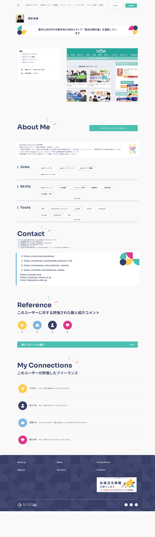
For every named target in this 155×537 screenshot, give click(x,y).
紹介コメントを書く (77, 344)
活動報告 (59, 472)
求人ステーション (62, 497)
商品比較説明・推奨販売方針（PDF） (28, 511)
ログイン (115, 5)
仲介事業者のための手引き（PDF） (107, 494)
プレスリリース (61, 466)
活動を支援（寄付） (23, 469)
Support (21, 481)
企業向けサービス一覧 (63, 494)
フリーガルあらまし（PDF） (25, 500)
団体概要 (55, 5)
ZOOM (77, 209)
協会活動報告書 (101, 491)
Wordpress (57, 215)
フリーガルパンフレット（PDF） (27, 497)
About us (21, 462)
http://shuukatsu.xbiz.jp (33, 280)
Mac (69, 215)
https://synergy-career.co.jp (35, 277)
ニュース (70, 5)
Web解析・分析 (46, 194)
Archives (101, 481)
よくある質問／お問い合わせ (25, 485)
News (60, 462)
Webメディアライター (48, 174)
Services (61, 481)
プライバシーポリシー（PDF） (26, 505)
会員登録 (131, 5)
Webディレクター (47, 168)
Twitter (89, 209)
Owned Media (103, 462)
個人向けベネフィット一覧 (65, 488)
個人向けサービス (31, 5)
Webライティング (47, 187)
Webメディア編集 (86, 168)
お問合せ (101, 5)
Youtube (44, 215)
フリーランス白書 (91, 5)
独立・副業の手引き (103, 488)
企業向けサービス (45, 5)
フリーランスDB (62, 485)
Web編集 (63, 187)
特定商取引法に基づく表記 (25, 514)
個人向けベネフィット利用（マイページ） (69, 491)
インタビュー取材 (79, 187)
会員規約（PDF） (22, 503)
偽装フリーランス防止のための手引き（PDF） (110, 497)
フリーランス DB (79, 5)
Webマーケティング (67, 168)
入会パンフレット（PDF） (25, 488)
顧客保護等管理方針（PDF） (25, 508)
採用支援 (107, 187)
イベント (59, 469)
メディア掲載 (61, 475)
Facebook (102, 209)
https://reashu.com (30, 274)
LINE (42, 209)
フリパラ (62, 5)
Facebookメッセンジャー (60, 209)
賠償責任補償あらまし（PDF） (26, 491)
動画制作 (95, 187)
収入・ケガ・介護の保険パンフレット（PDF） (31, 494)
